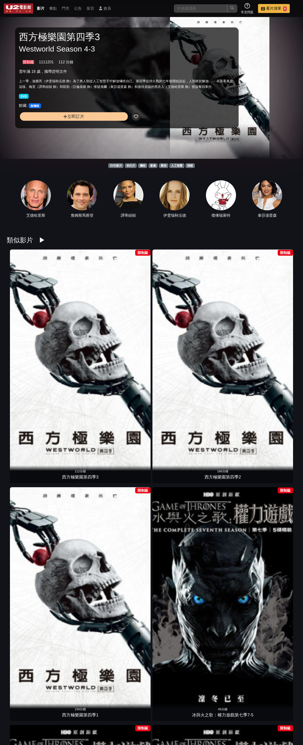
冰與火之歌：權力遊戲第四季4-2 (133, 358)
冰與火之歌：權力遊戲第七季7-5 (133, 294)
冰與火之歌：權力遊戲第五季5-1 (59, 422)
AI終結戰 (133, 428)
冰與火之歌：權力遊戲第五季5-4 (244, 358)
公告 (78, 8)
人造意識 (133, 493)
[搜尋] (200, 8)
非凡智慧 (96, 493)
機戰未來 (169, 493)
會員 (105, 8)
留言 (90, 8)
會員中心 (287, 717)
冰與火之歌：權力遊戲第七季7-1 (281, 294)
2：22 (280, 493)
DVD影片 (116, 165)
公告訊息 (194, 717)
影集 (153, 165)
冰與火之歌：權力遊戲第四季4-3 (96, 358)
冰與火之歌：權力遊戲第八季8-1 (281, 615)
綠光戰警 (59, 557)
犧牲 (143, 165)
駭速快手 (96, 557)
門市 (65, 8)
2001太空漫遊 (207, 493)
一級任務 (96, 428)
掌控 (163, 165)
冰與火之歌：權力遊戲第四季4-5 (22, 358)
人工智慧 (177, 165)
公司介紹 (264, 717)
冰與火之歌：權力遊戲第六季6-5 (133, 679)
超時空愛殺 (22, 493)
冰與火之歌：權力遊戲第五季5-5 (207, 358)
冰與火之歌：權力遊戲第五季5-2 (22, 422)
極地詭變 (206, 428)
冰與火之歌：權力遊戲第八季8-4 (170, 615)
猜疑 (190, 165)
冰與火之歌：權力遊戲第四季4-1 (170, 358)
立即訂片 (52, 132)
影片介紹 (125, 717)
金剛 (244, 428)
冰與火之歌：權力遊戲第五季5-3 (281, 358)
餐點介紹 (148, 717)
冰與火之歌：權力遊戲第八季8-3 (207, 615)
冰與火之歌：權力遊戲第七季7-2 (244, 294)
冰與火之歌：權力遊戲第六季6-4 (170, 679)
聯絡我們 (217, 717)
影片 (41, 8)
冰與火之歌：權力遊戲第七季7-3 (207, 294)
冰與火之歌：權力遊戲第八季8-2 (244, 615)
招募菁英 (241, 717)
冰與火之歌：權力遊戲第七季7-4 (170, 294)
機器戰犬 (59, 493)
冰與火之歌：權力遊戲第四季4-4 (59, 358)
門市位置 (171, 717)
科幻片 (131, 165)
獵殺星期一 (22, 557)
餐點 (53, 8)
